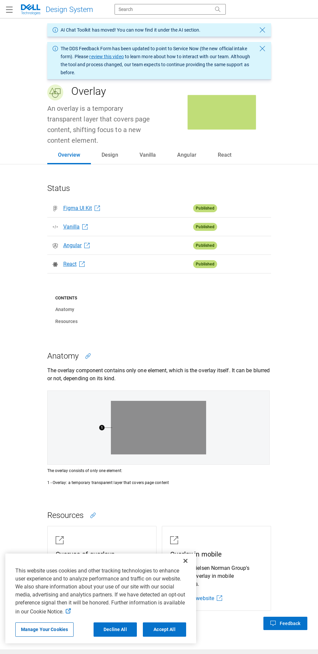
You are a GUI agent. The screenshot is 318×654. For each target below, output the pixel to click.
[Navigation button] (9, 10)
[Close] (185, 561)
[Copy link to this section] (88, 356)
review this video (106, 56)
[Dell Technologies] (56, 9)
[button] (285, 623)
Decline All (115, 629)
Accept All (164, 629)
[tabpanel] (159, 406)
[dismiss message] (262, 30)
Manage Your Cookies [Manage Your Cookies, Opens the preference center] (44, 629)
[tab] (69, 155)
